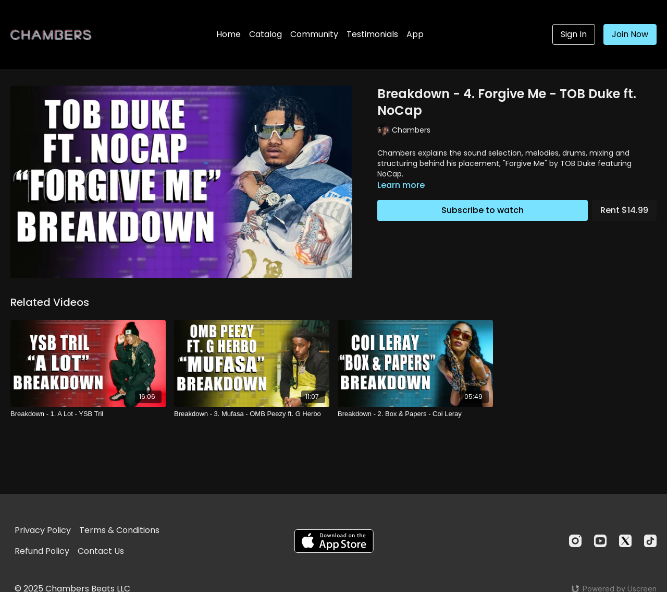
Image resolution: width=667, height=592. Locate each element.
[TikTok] (650, 541)
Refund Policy (42, 551)
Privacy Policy (43, 530)
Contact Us (101, 551)
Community (314, 34)
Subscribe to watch (482, 210)
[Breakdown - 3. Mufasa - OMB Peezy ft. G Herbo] (251, 414)
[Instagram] (575, 541)
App (415, 34)
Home (228, 34)
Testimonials (372, 34)
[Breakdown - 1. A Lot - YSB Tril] (88, 414)
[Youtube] (600, 541)
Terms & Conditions (119, 530)
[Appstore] (334, 541)
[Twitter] (625, 541)
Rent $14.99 (624, 210)
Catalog (265, 34)
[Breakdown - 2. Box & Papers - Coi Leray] (415, 414)
